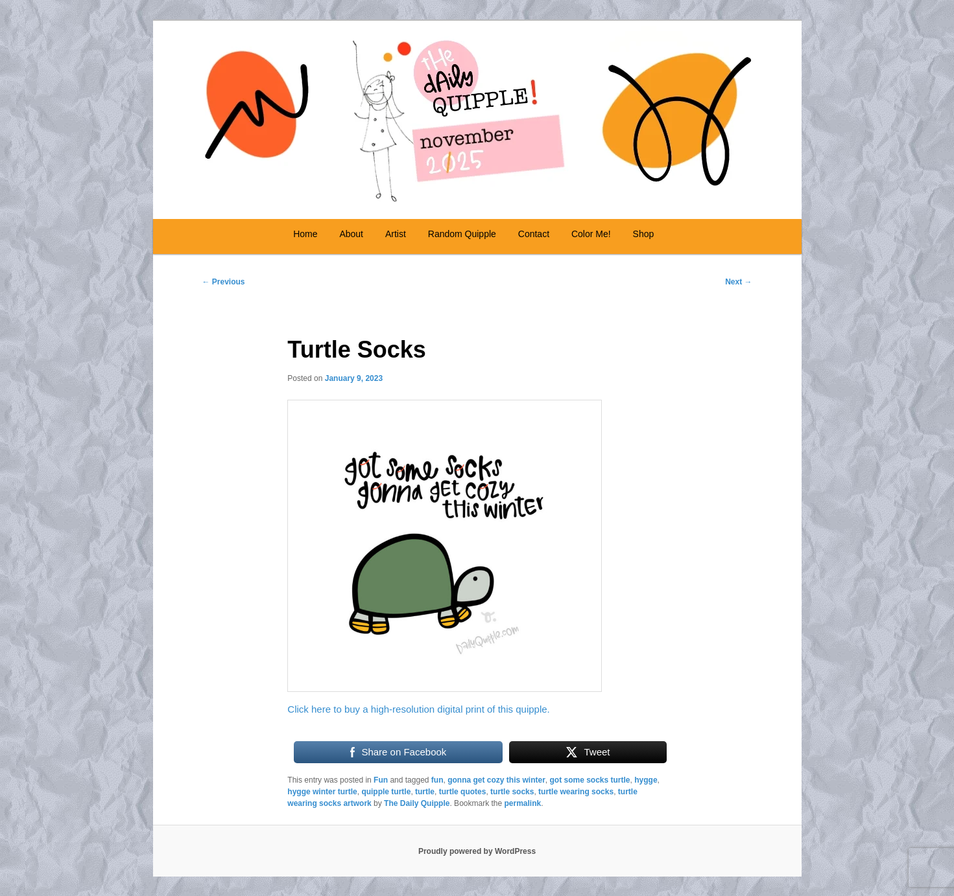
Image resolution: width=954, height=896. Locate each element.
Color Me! (591, 234)
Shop (643, 234)
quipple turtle (386, 791)
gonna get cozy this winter (496, 780)
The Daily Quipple (416, 803)
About (351, 234)
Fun (381, 780)
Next (738, 281)
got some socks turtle (590, 780)
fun (437, 780)
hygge (645, 780)
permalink (523, 803)
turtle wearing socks (576, 791)
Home (305, 234)
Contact (533, 234)
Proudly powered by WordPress (477, 851)
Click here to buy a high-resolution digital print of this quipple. (418, 709)
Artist (395, 234)
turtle (425, 791)
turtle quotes (462, 791)
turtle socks (512, 791)
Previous (223, 281)
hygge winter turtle (322, 791)
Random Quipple (462, 234)
